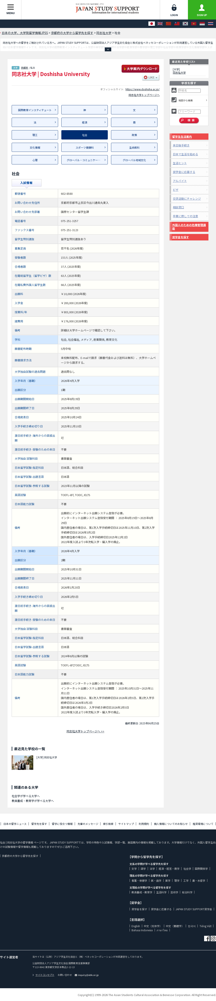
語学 (143, 868)
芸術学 (174, 892)
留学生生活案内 (182, 137)
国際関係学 (201, 868)
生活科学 (161, 892)
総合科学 (187, 892)
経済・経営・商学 (169, 868)
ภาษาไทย (162, 930)
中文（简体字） (153, 926)
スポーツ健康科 (85, 147)
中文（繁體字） (175, 926)
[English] (160, 23)
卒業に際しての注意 (185, 216)
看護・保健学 (139, 880)
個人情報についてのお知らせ (171, 823)
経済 (84, 122)
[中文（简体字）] (168, 23)
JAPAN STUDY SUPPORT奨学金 (194, 909)
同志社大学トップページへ (144, 95)
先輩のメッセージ (88, 823)
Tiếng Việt (205, 926)
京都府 (24, 67)
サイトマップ (126, 823)
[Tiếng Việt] (194, 23)
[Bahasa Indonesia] (202, 23)
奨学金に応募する (184, 172)
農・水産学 (198, 880)
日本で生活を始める (185, 154)
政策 (134, 135)
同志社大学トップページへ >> (85, 731)
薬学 (167, 880)
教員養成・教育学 (142, 892)
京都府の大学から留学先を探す (20, 856)
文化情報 (35, 147)
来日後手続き (181, 145)
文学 (134, 868)
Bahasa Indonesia (142, 930)
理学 (176, 880)
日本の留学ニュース (15, 823)
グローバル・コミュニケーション (86, 160)
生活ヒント (180, 163)
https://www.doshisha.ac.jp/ (142, 89)
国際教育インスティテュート (35, 110)
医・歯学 (156, 880)
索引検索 (108, 823)
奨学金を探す (180, 237)
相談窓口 (178, 207)
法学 (152, 868)
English (136, 926)
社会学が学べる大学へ (26, 796)
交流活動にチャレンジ (187, 198)
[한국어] (185, 23)
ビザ (175, 190)
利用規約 (144, 823)
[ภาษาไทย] (210, 23)
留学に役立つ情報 (62, 823)
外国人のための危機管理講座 (189, 226)
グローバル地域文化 (134, 160)
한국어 (192, 926)
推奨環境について (203, 823)
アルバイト (180, 181)
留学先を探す (39, 823)
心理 (35, 160)
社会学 (187, 868)
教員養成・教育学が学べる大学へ (33, 801)
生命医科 (134, 147)
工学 (186, 880)
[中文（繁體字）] (177, 23)
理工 (35, 135)
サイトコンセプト (43, 975)
